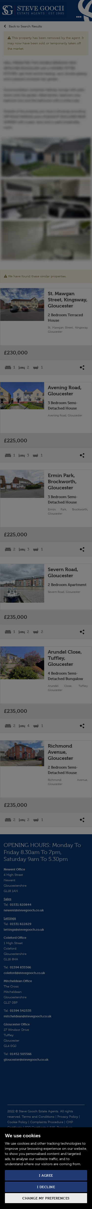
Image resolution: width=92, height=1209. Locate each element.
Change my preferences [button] (46, 1198)
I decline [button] (46, 1187)
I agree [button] (46, 1175)
